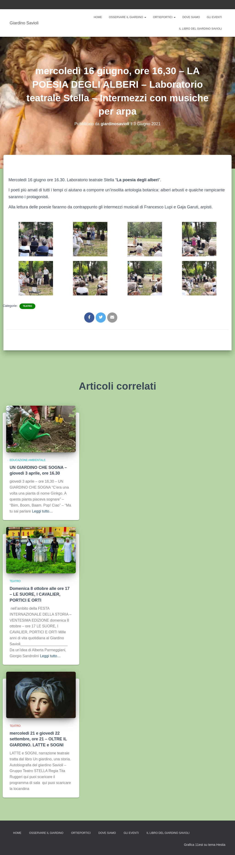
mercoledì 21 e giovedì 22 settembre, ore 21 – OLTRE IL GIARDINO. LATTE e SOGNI (38, 739)
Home (98, 17)
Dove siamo (191, 17)
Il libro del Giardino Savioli (200, 28)
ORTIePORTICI (164, 17)
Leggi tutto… (42, 511)
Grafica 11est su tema (199, 845)
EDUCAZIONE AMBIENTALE (27, 460)
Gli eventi (214, 17)
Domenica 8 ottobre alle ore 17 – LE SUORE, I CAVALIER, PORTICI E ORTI (40, 594)
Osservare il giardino (127, 17)
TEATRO (27, 306)
